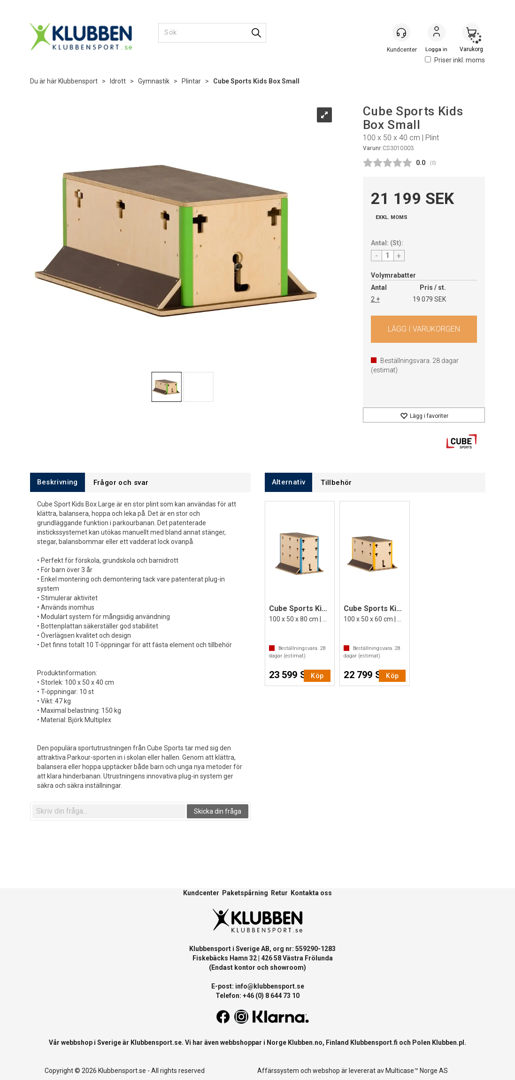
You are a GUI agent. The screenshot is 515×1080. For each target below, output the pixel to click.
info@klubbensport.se (269, 986)
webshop (326, 1070)
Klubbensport (78, 81)
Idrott (118, 81)
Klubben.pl (448, 1042)
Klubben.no (305, 1042)
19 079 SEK (429, 299)
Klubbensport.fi (374, 1042)
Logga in (436, 33)
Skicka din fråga (217, 811)
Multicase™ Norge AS (416, 1070)
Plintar (191, 81)
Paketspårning (245, 893)
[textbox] (109, 811)
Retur (279, 893)
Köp (424, 329)
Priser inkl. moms (455, 60)
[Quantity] (387, 255)
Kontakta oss (311, 893)
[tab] (57, 482)
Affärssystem (278, 1070)
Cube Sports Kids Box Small (256, 81)
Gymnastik (153, 81)
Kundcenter (201, 893)
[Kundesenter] (402, 32)
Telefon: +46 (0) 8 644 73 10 (257, 995)
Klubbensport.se (156, 1042)
